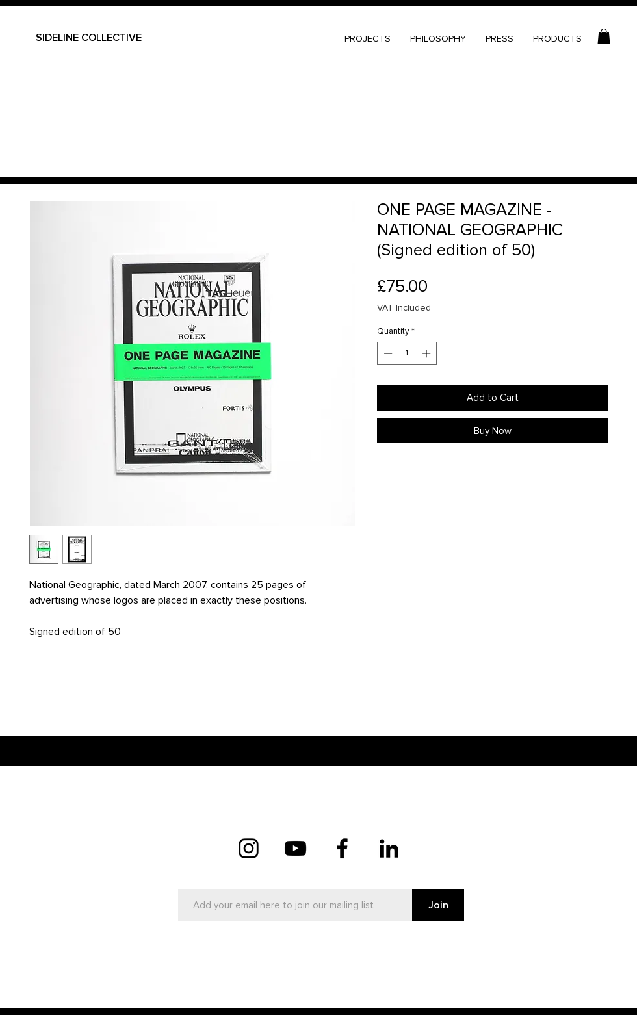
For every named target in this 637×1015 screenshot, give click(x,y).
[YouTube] (295, 848)
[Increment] (428, 353)
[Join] (438, 905)
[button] (603, 36)
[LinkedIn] (389, 848)
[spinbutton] (407, 353)
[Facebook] (342, 848)
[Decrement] (387, 353)
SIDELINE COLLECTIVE (89, 37)
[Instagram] (248, 848)
